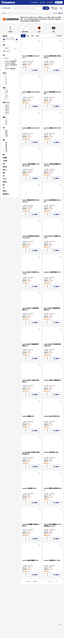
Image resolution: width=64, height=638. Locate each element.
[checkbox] (10, 51)
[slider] (10, 39)
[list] (10, 80)
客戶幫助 (42, 2)
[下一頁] (46, 581)
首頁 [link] (3, 13)
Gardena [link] (8, 13)
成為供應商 (34, 2)
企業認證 (50, 2)
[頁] (54, 581)
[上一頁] (44, 581)
